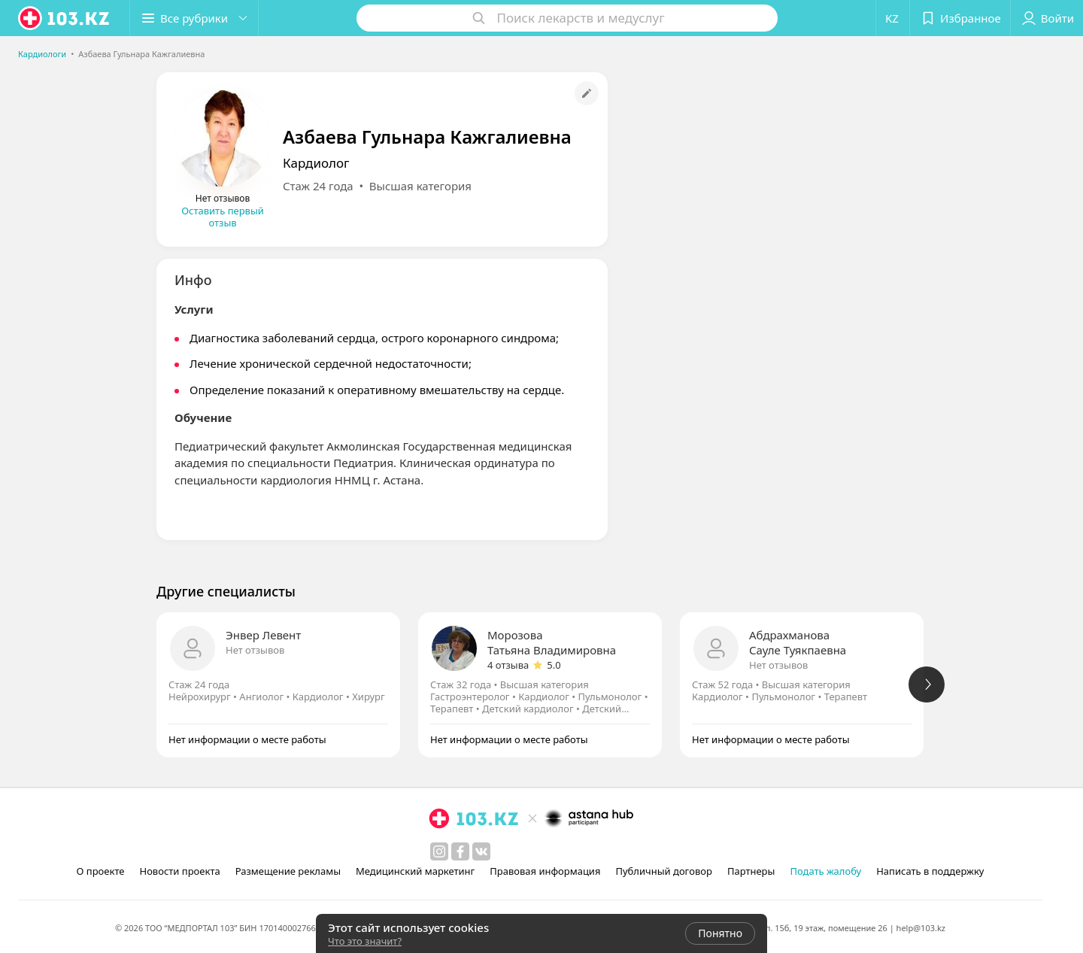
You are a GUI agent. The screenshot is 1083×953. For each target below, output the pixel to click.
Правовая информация (545, 871)
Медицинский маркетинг (415, 871)
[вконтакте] (481, 851)
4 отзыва (508, 665)
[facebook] (460, 851)
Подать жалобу (825, 871)
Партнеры (751, 871)
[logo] (64, 18)
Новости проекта (179, 871)
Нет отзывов (255, 650)
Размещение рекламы (288, 871)
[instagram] (439, 851)
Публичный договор (663, 871)
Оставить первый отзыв (222, 217)
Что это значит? (365, 941)
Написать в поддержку (930, 871)
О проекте (101, 871)
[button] (194, 18)
